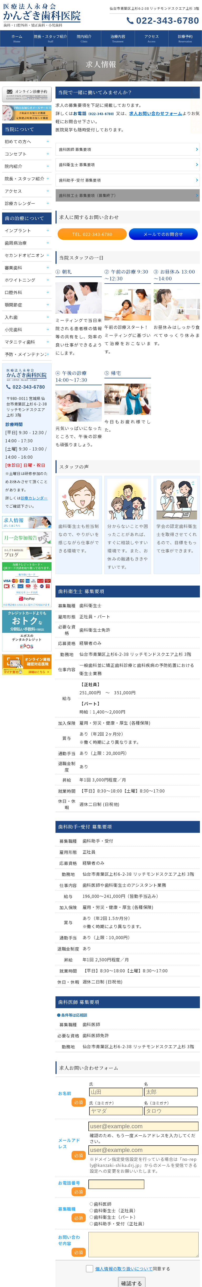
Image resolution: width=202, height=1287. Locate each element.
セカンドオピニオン (22, 248)
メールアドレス (69, 1061)
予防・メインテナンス (24, 343)
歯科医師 (99, 1114)
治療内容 (118, 35)
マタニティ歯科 (18, 332)
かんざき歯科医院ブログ (29, 1268)
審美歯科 (12, 260)
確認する (131, 1185)
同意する (133, 1171)
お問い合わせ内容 (69, 1145)
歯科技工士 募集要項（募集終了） (86, 188)
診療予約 (185, 35)
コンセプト (14, 150)
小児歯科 (12, 320)
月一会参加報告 (171, 1258)
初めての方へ (16, 138)
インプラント (16, 224)
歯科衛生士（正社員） (111, 1120)
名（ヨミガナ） (156, 1025)
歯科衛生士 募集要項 (75, 158)
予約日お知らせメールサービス (128, 1258)
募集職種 (66, 1119)
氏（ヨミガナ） (101, 1025)
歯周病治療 (14, 236)
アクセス (151, 35)
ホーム (17, 35)
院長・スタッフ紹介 (50, 35)
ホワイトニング (18, 272)
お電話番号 (68, 1095)
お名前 (64, 1021)
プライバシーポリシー (127, 1268)
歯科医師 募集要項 (74, 143)
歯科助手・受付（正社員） (115, 1132)
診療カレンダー (18, 198)
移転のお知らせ (72, 1268)
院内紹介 (84, 35)
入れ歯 (10, 308)
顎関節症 (12, 296)
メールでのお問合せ (163, 226)
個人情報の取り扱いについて (125, 1171)
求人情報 (18, 1258)
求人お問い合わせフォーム (144, 109)
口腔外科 (12, 284)
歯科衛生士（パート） (111, 1126)
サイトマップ (170, 1268)
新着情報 (18, 1239)
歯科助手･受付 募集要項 (78, 173)
